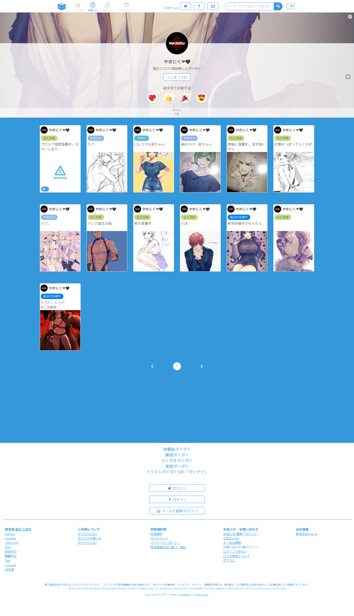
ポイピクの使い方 (89, 538)
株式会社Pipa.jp (306, 534)
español (10, 538)
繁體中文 (11, 556)
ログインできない (235, 551)
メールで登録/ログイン (177, 510)
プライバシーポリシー (165, 543)
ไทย (7, 561)
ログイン (177, 488)
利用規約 (156, 534)
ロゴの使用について (236, 556)
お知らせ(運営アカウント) (240, 534)
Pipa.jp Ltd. (202, 594)
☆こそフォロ (177, 77)
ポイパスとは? (87, 543)
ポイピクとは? (87, 534)
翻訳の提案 (23, 529)
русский (10, 565)
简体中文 (11, 551)
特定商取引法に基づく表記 (168, 547)
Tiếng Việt (12, 543)
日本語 (9, 569)
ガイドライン (159, 538)
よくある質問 (232, 543)
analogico (185, 594)
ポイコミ (229, 560)
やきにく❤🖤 (177, 62)
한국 (8, 547)
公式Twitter (231, 538)
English (10, 534)
